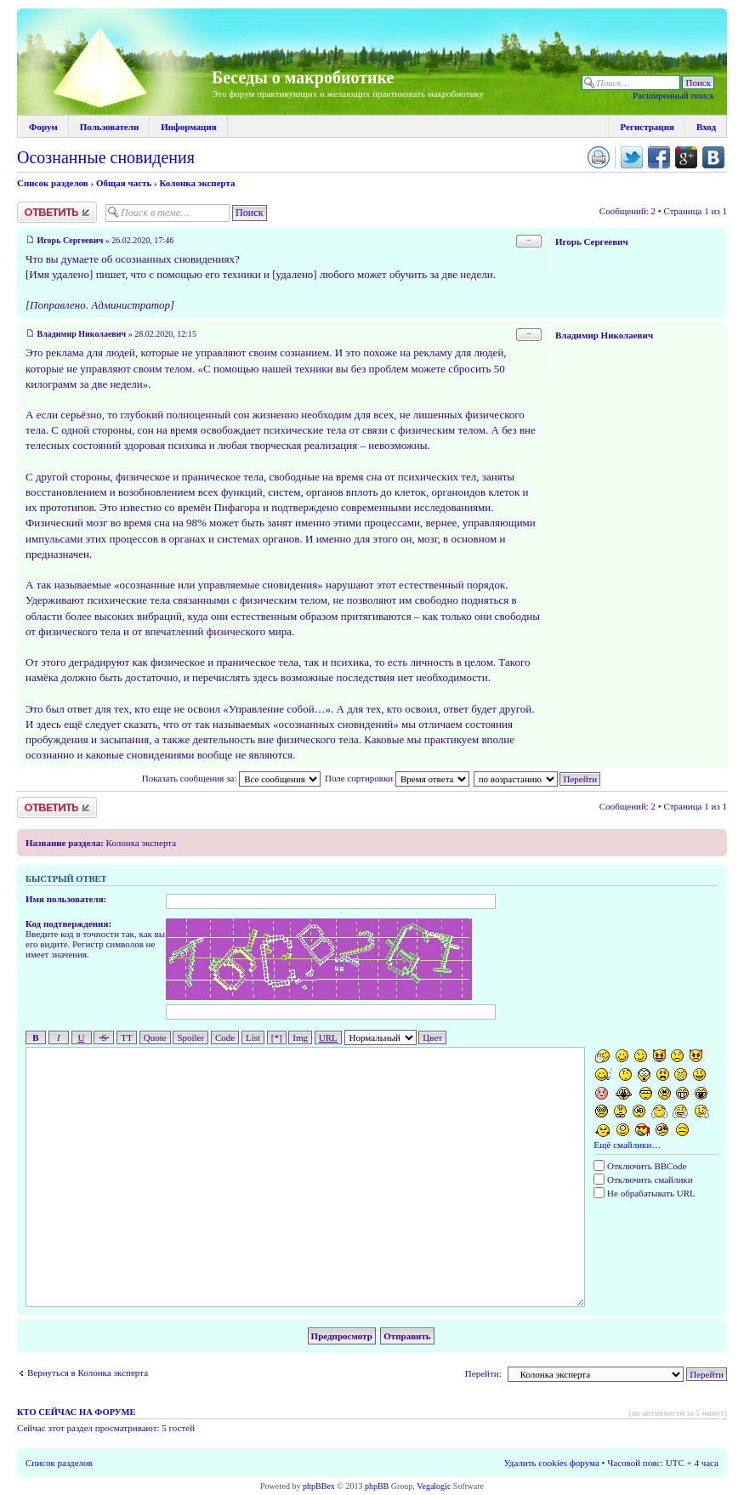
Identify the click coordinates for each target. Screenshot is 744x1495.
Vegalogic (434, 1486)
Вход (706, 127)
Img (300, 1037)
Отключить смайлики (642, 1179)
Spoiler (190, 1037)
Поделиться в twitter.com (632, 157)
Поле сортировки (397, 778)
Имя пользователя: (66, 899)
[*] (276, 1037)
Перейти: (483, 1373)
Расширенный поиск (673, 95)
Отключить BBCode (639, 1166)
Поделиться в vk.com (713, 157)
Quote (155, 1037)
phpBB (377, 1486)
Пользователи (109, 127)
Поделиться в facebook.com (659, 157)
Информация (189, 127)
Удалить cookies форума (551, 1463)
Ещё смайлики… (627, 1145)
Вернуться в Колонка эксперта (87, 1372)
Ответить (57, 212)
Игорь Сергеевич (70, 240)
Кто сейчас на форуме (76, 1412)
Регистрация (647, 127)
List (253, 1037)
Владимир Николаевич (82, 333)
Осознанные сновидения (106, 157)
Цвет (432, 1037)
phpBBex (319, 1486)
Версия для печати (599, 157)
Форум (43, 127)
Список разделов (52, 183)
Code (225, 1037)
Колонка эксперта (197, 183)
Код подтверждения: (68, 923)
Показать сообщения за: (231, 778)
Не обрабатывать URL (644, 1193)
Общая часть (123, 183)
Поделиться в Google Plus (686, 157)
